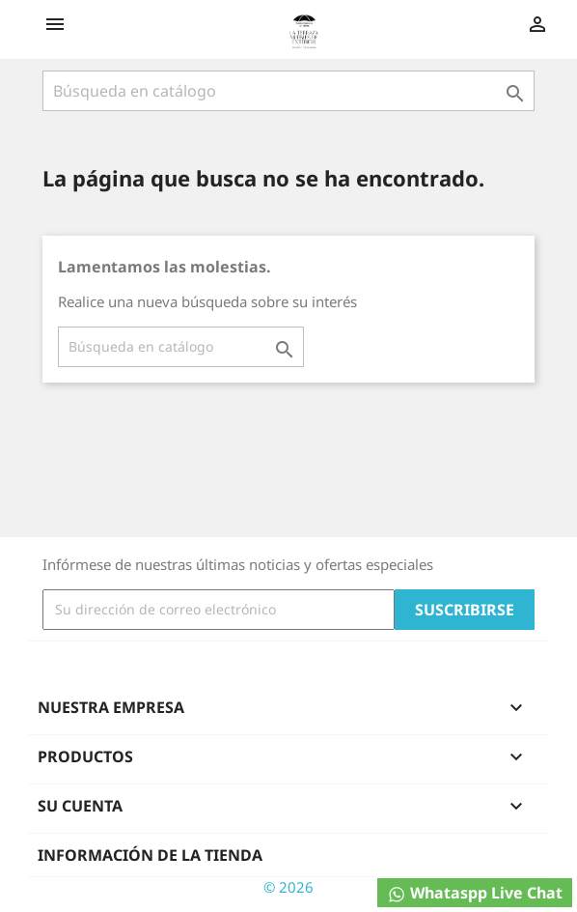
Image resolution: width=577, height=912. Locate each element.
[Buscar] (288, 91)
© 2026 (288, 887)
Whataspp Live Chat (475, 893)
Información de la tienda (150, 855)
